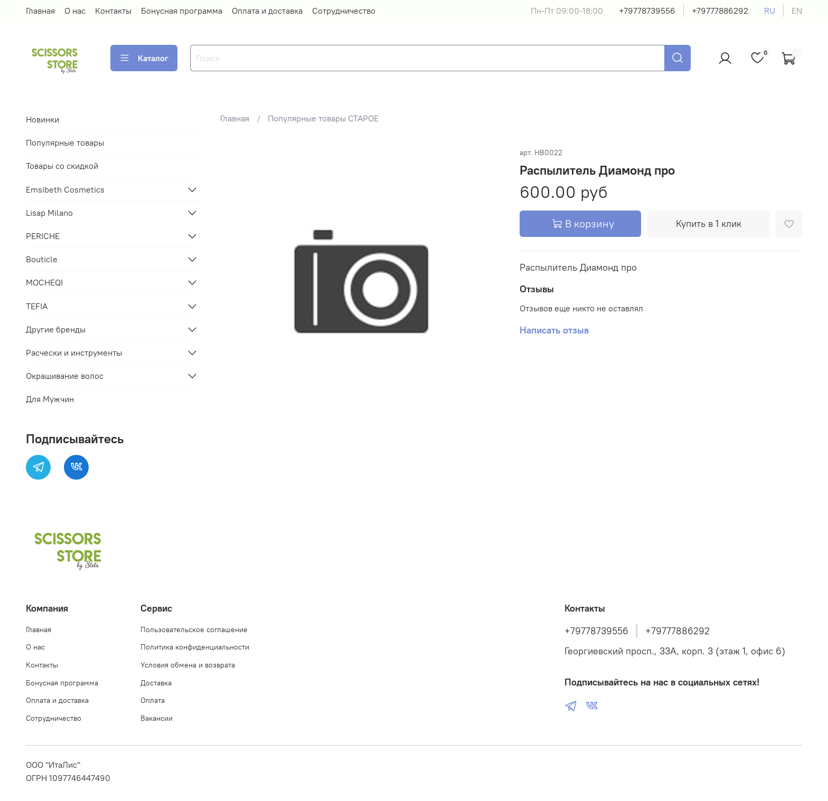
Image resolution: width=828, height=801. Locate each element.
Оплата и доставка (267, 10)
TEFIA (37, 306)
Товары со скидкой (62, 165)
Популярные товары (65, 142)
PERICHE (43, 236)
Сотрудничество (343, 10)
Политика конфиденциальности (194, 647)
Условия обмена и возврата (187, 665)
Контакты (113, 10)
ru (769, 10)
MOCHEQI (44, 282)
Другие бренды (56, 329)
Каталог (143, 58)
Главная (40, 10)
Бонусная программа (181, 10)
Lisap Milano (49, 212)
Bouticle (42, 259)
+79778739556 (647, 10)
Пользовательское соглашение (194, 629)
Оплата (152, 700)
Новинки (42, 119)
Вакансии (156, 718)
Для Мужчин (50, 399)
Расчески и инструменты (74, 352)
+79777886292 (720, 10)
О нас (75, 10)
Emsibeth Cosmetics (65, 189)
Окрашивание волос (64, 375)
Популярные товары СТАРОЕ (323, 118)
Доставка (156, 683)
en (797, 10)
